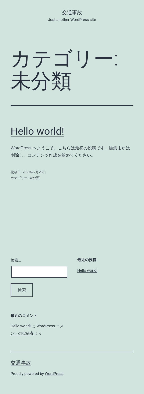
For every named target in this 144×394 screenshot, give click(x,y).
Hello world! (37, 131)
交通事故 (72, 12)
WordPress (54, 373)
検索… (16, 260)
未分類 (34, 178)
